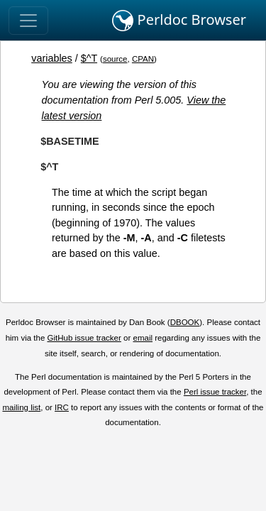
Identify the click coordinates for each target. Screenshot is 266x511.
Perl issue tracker (215, 392)
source (115, 59)
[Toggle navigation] (28, 20)
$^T (89, 58)
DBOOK (185, 322)
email (143, 338)
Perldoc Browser (179, 20)
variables (51, 58)
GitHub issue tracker (84, 338)
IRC (62, 407)
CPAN (143, 59)
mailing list (21, 407)
